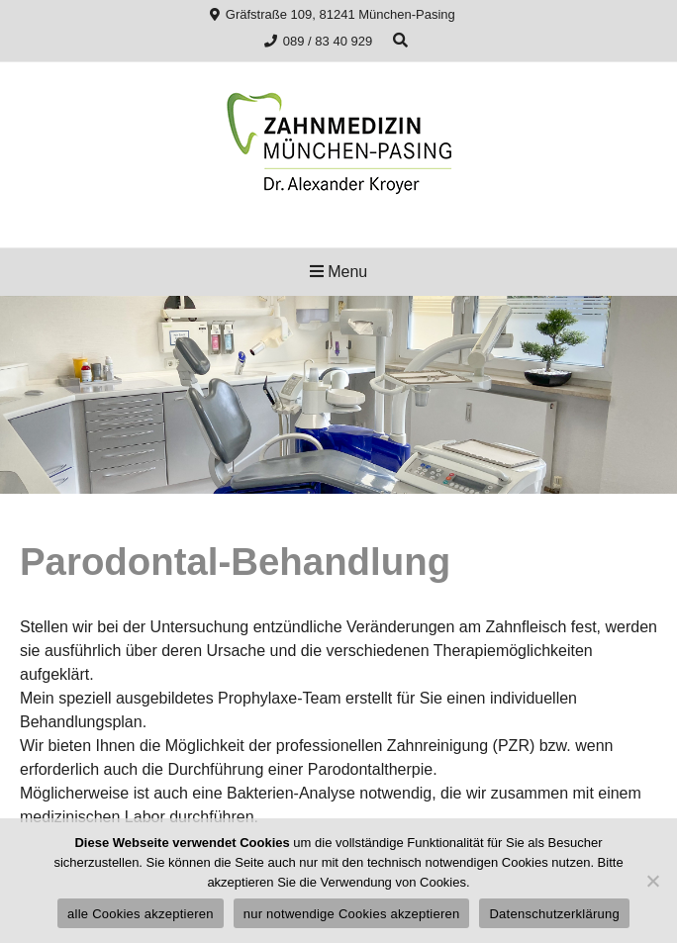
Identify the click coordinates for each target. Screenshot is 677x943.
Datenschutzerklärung (554, 913)
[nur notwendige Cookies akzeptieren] (652, 881)
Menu (338, 271)
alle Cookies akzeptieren (140, 913)
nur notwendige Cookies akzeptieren (351, 913)
